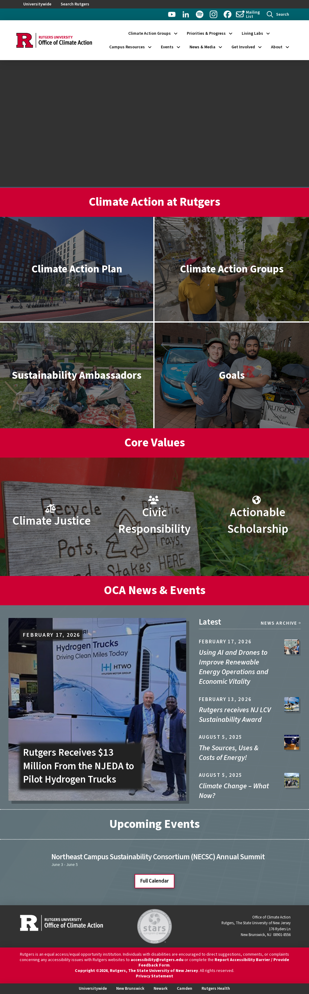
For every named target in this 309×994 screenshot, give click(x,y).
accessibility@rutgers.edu (157, 960)
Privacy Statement (154, 976)
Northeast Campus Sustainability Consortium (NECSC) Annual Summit (157, 856)
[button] (278, 14)
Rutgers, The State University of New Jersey (154, 971)
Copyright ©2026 (91, 971)
